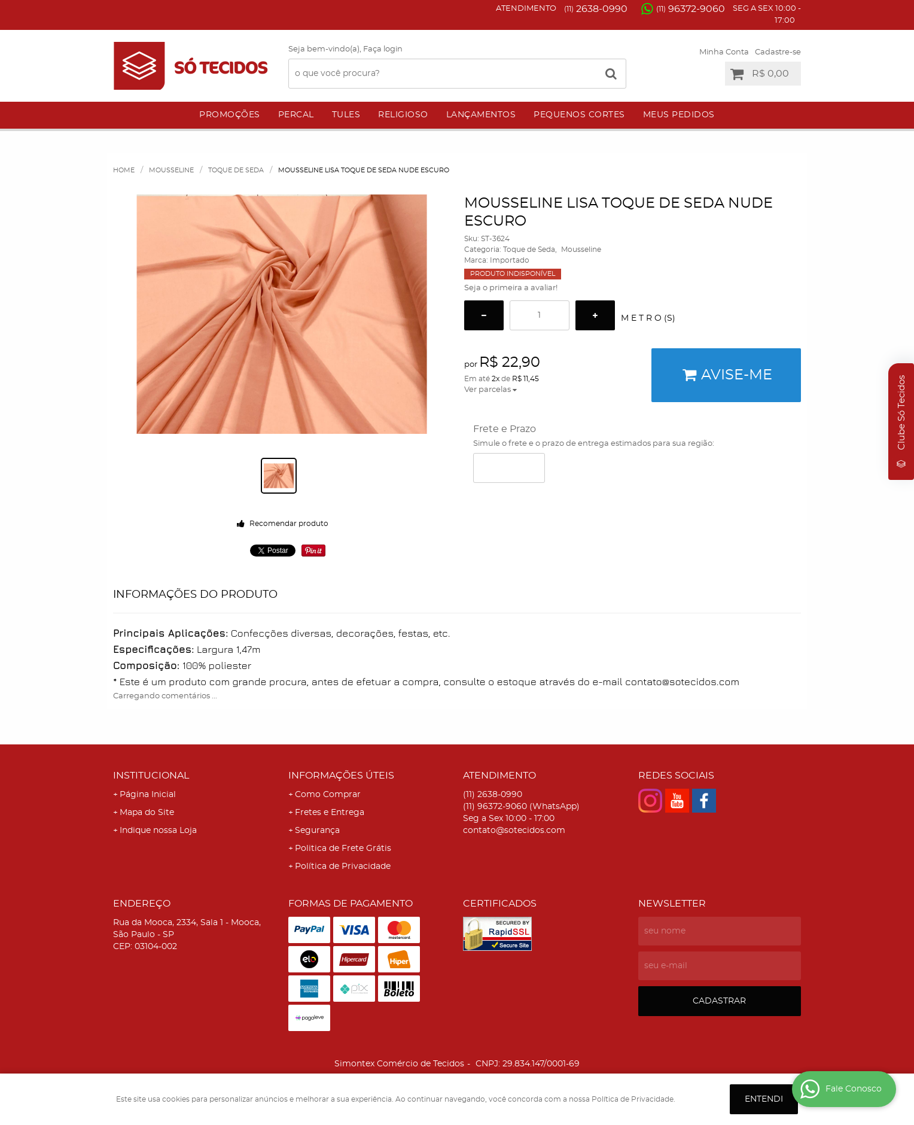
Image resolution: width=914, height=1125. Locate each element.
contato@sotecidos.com (514, 830)
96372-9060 (690, 9)
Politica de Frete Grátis (343, 848)
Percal (296, 115)
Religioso (403, 115)
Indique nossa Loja (158, 830)
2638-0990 (595, 9)
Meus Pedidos (679, 115)
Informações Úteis (341, 775)
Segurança (317, 830)
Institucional (151, 775)
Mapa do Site (147, 812)
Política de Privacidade (343, 866)
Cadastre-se (778, 52)
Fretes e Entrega (329, 812)
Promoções (229, 115)
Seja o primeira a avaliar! (510, 288)
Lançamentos (481, 115)
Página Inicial (148, 794)
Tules (346, 115)
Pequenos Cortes (579, 115)
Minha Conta (724, 52)
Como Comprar (328, 794)
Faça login (383, 49)
